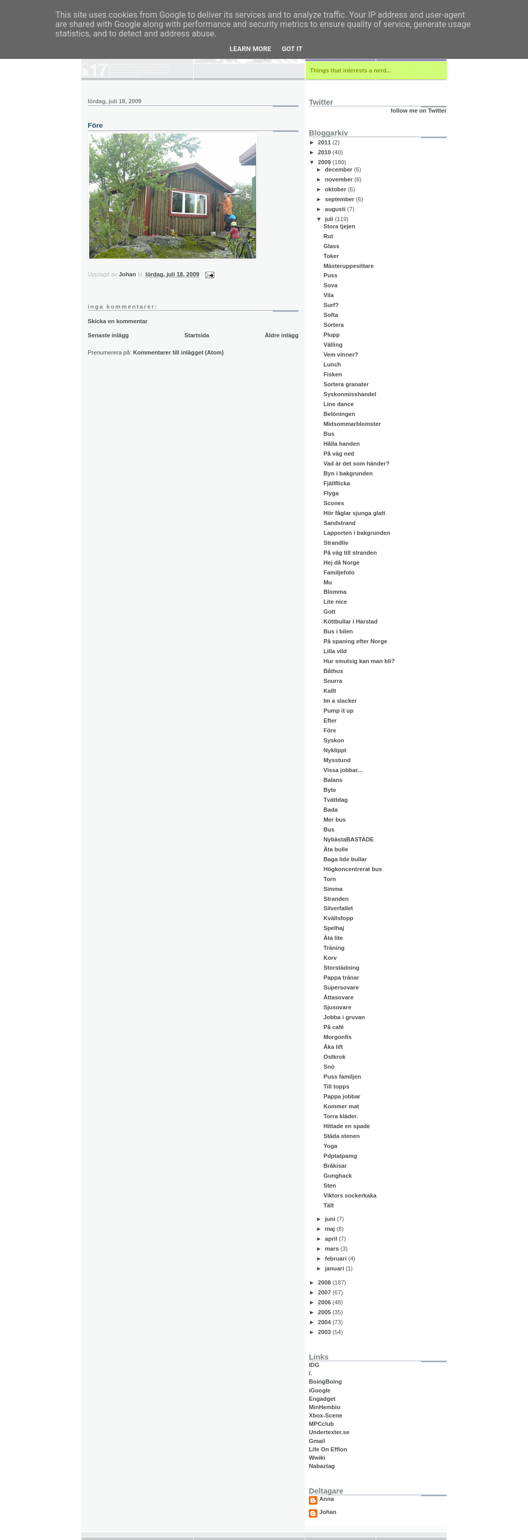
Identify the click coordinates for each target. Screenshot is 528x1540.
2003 (325, 1332)
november (340, 179)
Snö (328, 1067)
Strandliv (336, 543)
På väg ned (338, 453)
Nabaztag (322, 1466)
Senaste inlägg (108, 335)
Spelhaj (333, 928)
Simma (333, 889)
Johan (328, 1512)
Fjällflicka (336, 483)
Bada (330, 809)
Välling (333, 344)
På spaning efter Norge (355, 641)
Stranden (336, 899)
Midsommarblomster (352, 424)
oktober (336, 189)
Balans (333, 780)
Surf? (331, 305)
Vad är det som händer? (356, 463)
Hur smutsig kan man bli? (359, 661)
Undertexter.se (329, 1432)
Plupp (331, 335)
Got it (292, 49)
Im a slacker (340, 701)
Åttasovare (338, 997)
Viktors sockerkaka (350, 1195)
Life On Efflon (328, 1449)
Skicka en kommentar (118, 321)
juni (331, 1219)
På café (333, 1027)
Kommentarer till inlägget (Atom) (178, 352)
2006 (325, 1302)
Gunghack (337, 1175)
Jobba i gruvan (344, 1017)
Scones (333, 503)
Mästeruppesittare (348, 266)
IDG (314, 1365)
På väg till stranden (350, 552)
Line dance (338, 404)
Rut (328, 236)
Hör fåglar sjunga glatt (354, 513)
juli (330, 219)
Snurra (332, 681)
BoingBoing (325, 1381)
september (340, 199)
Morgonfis (337, 1037)
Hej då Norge (341, 562)
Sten (329, 1185)
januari (335, 1268)
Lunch (332, 364)
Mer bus (334, 819)
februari (337, 1258)
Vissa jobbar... (343, 770)
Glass (331, 246)
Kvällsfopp (338, 918)
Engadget (322, 1399)
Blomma (334, 592)
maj (331, 1229)
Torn (329, 879)
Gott (329, 611)
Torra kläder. (340, 1116)
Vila (328, 295)
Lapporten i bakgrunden (356, 533)
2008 (325, 1282)
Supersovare (341, 987)
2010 (325, 152)
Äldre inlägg (281, 335)
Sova (330, 285)
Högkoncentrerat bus (352, 869)
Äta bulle (335, 849)
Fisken (332, 374)
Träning (333, 948)
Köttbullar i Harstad (350, 621)
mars (333, 1248)
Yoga (330, 1146)
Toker (331, 256)
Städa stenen (341, 1136)
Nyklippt (334, 750)
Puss (330, 275)
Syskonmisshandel (349, 394)
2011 (325, 142)
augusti (336, 209)
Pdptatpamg (340, 1156)
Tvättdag (335, 800)
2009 (325, 162)
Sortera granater (346, 384)
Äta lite (333, 938)
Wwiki (317, 1458)
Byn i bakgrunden (348, 473)
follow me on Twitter (419, 110)
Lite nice (335, 601)
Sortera (333, 325)
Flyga (331, 493)
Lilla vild (335, 651)
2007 (325, 1292)
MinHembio (324, 1407)
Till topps (336, 1086)
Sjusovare (337, 1007)
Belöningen (339, 414)
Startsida (196, 335)
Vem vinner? (340, 354)
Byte (329, 790)
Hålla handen (341, 444)
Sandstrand (339, 523)
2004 (325, 1322)
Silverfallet (338, 908)
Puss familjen (342, 1076)
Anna (326, 1499)
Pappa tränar (341, 977)
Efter (330, 720)
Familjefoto (339, 572)
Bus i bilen (338, 631)
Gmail (317, 1441)
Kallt (329, 691)
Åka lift (333, 1047)
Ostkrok (334, 1057)
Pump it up (338, 710)
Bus (328, 434)
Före (329, 730)
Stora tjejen (339, 226)
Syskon (333, 740)
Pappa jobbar (342, 1096)
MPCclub (321, 1424)
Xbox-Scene (325, 1415)
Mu (327, 582)
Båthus (333, 671)
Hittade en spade (346, 1126)
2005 (325, 1312)
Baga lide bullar (345, 859)
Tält (328, 1205)
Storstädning (341, 967)
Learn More (250, 49)
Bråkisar (335, 1166)
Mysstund (337, 760)
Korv (330, 958)
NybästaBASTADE (348, 839)
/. (310, 1373)
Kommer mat (341, 1106)
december (339, 169)
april (332, 1239)
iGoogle (320, 1390)
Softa (330, 315)
